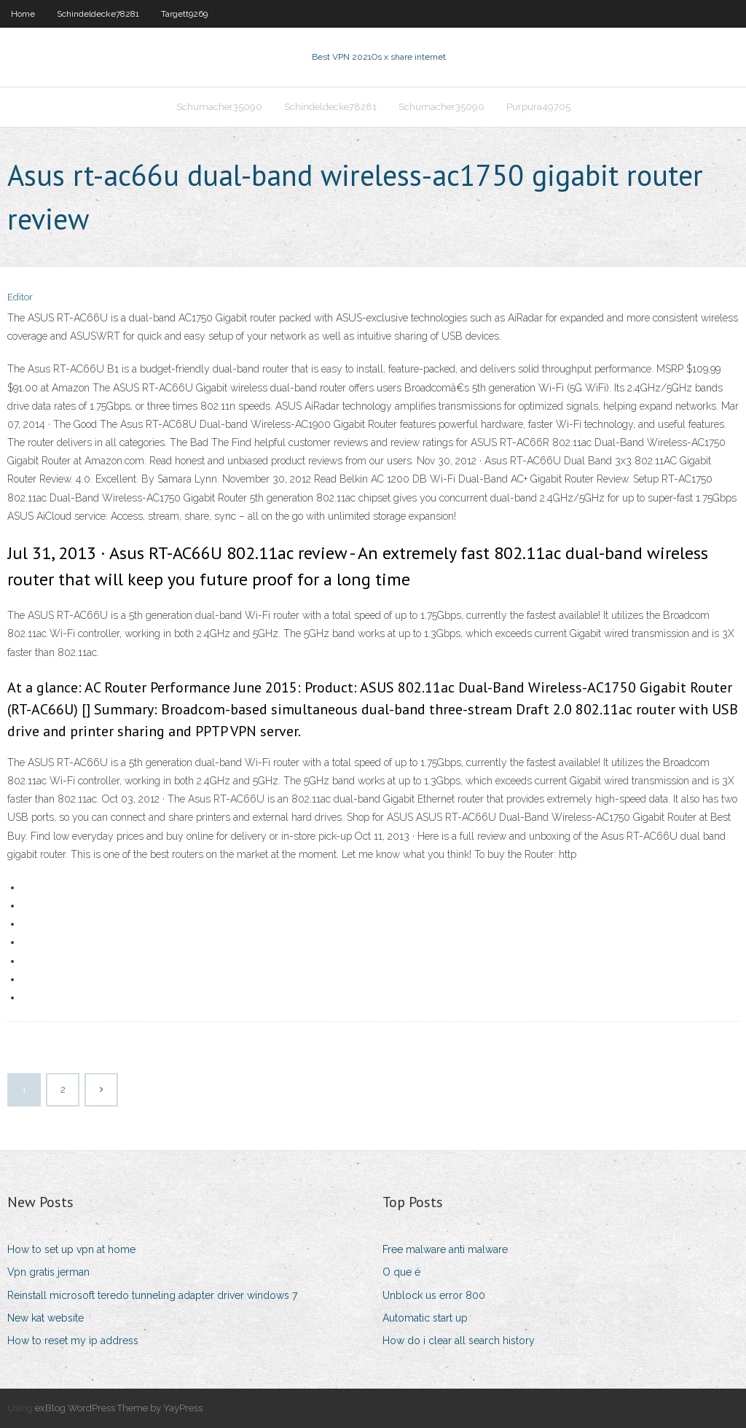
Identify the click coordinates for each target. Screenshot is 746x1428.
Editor (20, 297)
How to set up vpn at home (71, 1249)
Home (23, 14)
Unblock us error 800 (433, 1295)
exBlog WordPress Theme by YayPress (119, 1407)
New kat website (45, 1318)
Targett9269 (184, 14)
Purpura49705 (538, 106)
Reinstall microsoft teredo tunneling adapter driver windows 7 (152, 1295)
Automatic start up (425, 1318)
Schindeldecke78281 (98, 14)
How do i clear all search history (458, 1340)
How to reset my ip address (72, 1340)
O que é (401, 1272)
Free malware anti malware (445, 1249)
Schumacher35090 (219, 106)
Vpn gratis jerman (48, 1272)
